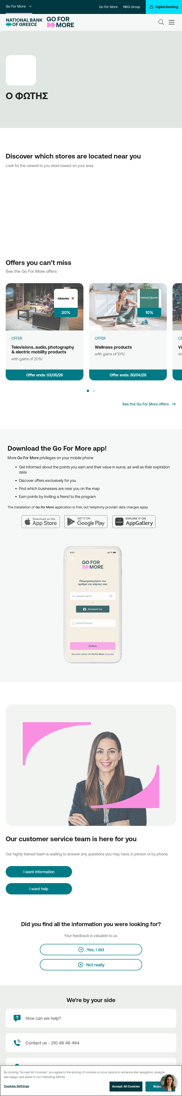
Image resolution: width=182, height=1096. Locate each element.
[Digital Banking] (164, 7)
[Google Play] (88, 519)
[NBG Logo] (24, 22)
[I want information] (39, 871)
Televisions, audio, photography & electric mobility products (42, 349)
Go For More (19, 6)
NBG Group (131, 7)
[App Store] (43, 519)
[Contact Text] (91, 1042)
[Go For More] (59, 22)
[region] (91, 1080)
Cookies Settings (16, 1086)
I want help (38, 889)
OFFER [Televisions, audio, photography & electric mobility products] (16, 338)
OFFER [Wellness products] (100, 338)
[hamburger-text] (171, 22)
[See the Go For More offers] (149, 404)
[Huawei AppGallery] (136, 519)
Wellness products (113, 347)
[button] (88, 391)
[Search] (161, 22)
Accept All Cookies (126, 1086)
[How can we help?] (91, 1018)
